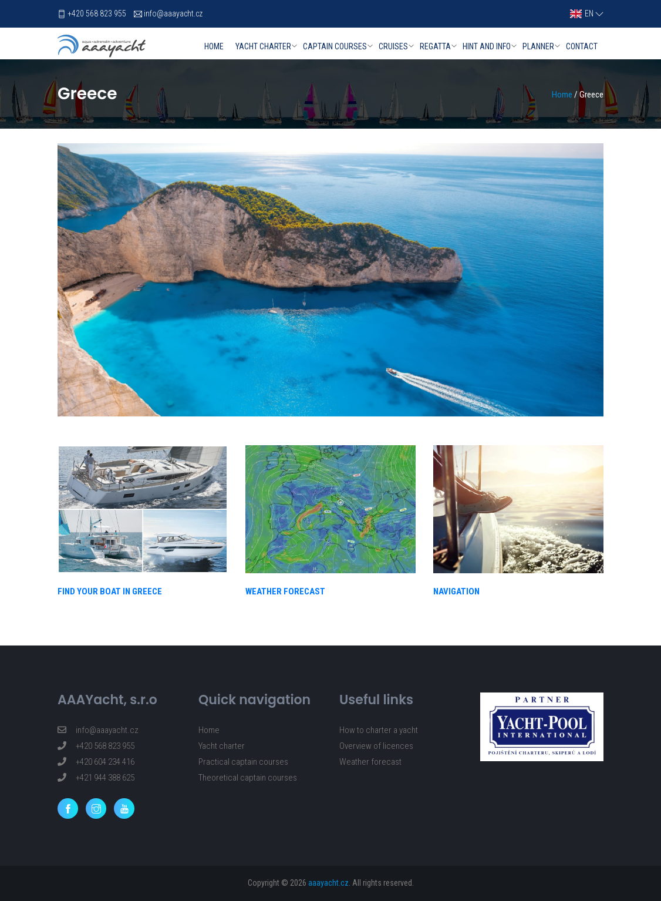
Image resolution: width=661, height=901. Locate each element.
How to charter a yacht (378, 730)
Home (214, 46)
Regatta (435, 46)
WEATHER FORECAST (285, 591)
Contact (582, 46)
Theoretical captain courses (247, 777)
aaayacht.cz (328, 882)
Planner (538, 46)
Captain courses (335, 46)
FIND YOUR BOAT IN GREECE (110, 591)
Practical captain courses (243, 762)
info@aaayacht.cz (173, 13)
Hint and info (487, 46)
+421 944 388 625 (96, 777)
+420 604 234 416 (96, 762)
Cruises (393, 46)
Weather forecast (370, 762)
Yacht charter (263, 46)
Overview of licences (376, 746)
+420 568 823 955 (97, 13)
